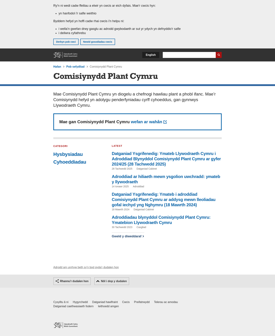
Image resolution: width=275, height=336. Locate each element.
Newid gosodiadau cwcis (97, 41)
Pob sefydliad (75, 66)
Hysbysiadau (68, 154)
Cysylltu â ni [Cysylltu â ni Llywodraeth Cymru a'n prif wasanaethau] (60, 302)
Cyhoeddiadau (69, 162)
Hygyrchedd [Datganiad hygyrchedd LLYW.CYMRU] (80, 302)
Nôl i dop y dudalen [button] (114, 281)
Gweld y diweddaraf (126, 236)
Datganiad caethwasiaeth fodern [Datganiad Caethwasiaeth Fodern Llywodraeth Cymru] (73, 306)
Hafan (57, 66)
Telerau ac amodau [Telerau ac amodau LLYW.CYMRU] (166, 302)
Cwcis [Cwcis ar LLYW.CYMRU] (126, 302)
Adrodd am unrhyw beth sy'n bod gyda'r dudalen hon (86, 267)
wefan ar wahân (146, 121)
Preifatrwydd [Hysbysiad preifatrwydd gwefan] (142, 302)
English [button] (151, 54)
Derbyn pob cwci (66, 41)
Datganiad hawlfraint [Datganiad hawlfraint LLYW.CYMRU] (105, 302)
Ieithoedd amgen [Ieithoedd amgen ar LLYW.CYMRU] (108, 306)
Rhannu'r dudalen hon (74, 281)
